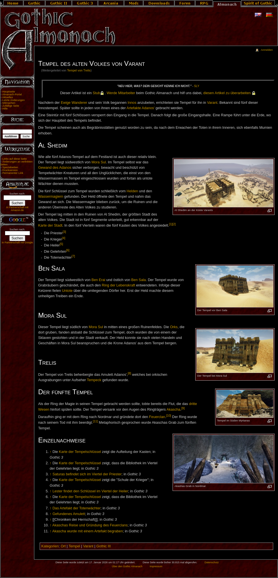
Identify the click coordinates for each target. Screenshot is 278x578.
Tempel (74, 546)
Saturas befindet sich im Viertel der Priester (87, 474)
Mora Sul (99, 162)
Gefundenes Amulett (68, 514)
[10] (168, 415)
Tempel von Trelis (79, 70)
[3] (64, 231)
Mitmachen (8, 103)
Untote (67, 291)
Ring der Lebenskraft (118, 285)
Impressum (156, 566)
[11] (95, 421)
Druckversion (10, 170)
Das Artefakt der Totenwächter (76, 508)
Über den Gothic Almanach (127, 566)
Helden (132, 191)
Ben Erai (98, 280)
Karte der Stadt (50, 226)
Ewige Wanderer (74, 103)
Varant (212, 103)
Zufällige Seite (10, 105)
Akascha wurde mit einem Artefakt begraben (87, 531)
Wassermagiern (50, 197)
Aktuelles (7, 97)
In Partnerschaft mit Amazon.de (17, 209)
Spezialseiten (10, 167)
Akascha (174, 410)
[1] (170, 224)
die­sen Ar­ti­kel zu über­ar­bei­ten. (227, 93)
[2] (174, 224)
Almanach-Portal (12, 94)
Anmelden (267, 49)
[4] (63, 238)
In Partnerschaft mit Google (17, 242)
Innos (132, 103)
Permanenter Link (12, 173)
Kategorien (50, 546)
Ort (63, 546)
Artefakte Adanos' (140, 108)
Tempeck (94, 380)
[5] (61, 244)
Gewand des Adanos (54, 168)
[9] (183, 408)
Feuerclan (157, 417)
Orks (174, 327)
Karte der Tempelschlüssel (80, 452)
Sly (196, 86)
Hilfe (5, 108)
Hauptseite (8, 91)
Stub (96, 93)
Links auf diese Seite (14, 158)
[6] (67, 250)
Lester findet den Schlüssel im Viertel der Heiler (90, 491)
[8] (129, 373)
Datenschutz (212, 562)
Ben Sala (138, 280)
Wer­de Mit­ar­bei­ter (121, 93)
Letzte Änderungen (13, 100)
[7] (73, 256)
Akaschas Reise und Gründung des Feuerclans (90, 525)
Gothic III (103, 546)
